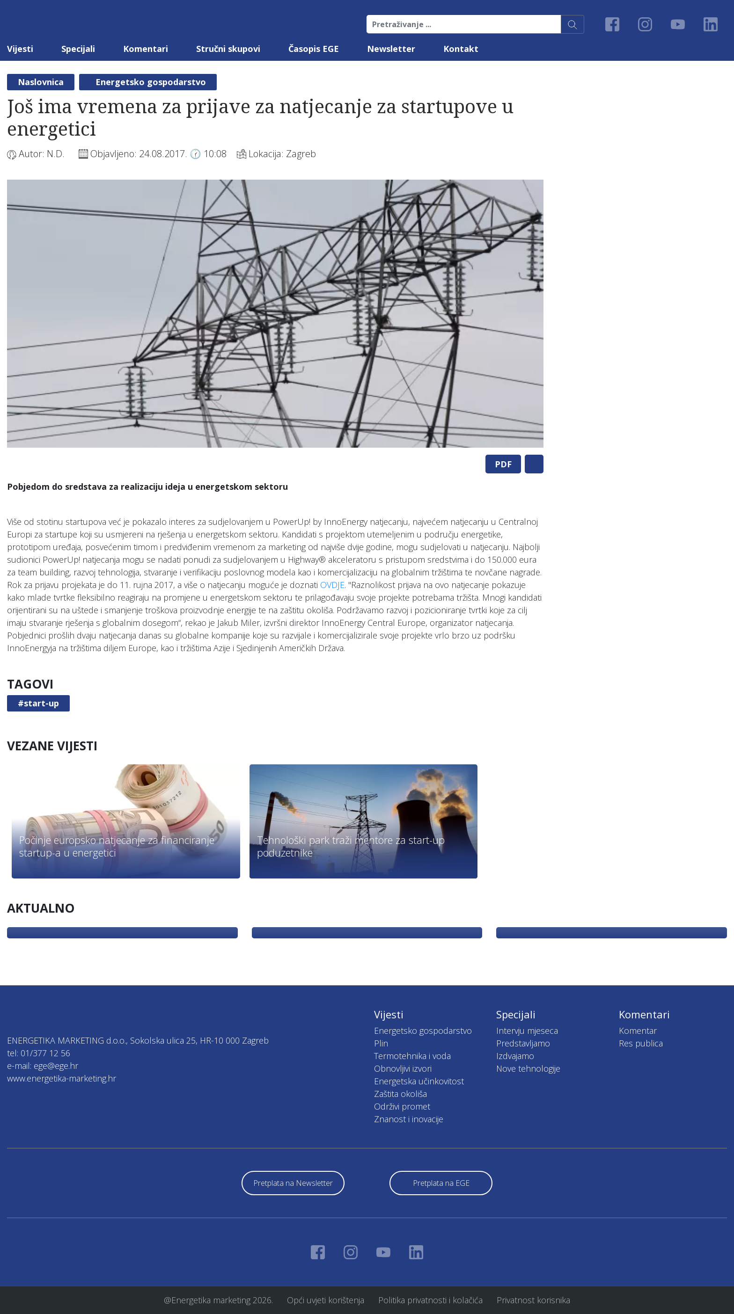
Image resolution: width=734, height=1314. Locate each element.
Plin (381, 1043)
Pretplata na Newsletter (293, 1183)
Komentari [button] (145, 48)
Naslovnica (41, 81)
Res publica (641, 1043)
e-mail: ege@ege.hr (42, 1065)
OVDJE (332, 584)
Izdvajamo (515, 1055)
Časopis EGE (313, 48)
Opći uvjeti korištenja (325, 1300)
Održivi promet (402, 1106)
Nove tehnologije (528, 1068)
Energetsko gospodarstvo (150, 81)
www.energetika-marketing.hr (61, 1078)
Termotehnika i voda (412, 1055)
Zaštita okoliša (400, 1093)
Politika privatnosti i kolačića (430, 1300)
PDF (503, 464)
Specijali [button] (78, 48)
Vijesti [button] (20, 48)
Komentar (638, 1030)
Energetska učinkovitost (419, 1081)
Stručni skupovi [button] (228, 48)
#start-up (38, 703)
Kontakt (460, 48)
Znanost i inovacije (408, 1119)
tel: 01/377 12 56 (38, 1053)
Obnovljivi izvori (403, 1068)
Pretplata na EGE (441, 1183)
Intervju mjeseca (527, 1030)
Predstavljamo (523, 1043)
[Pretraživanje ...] (464, 24)
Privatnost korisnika (533, 1300)
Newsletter (391, 48)
